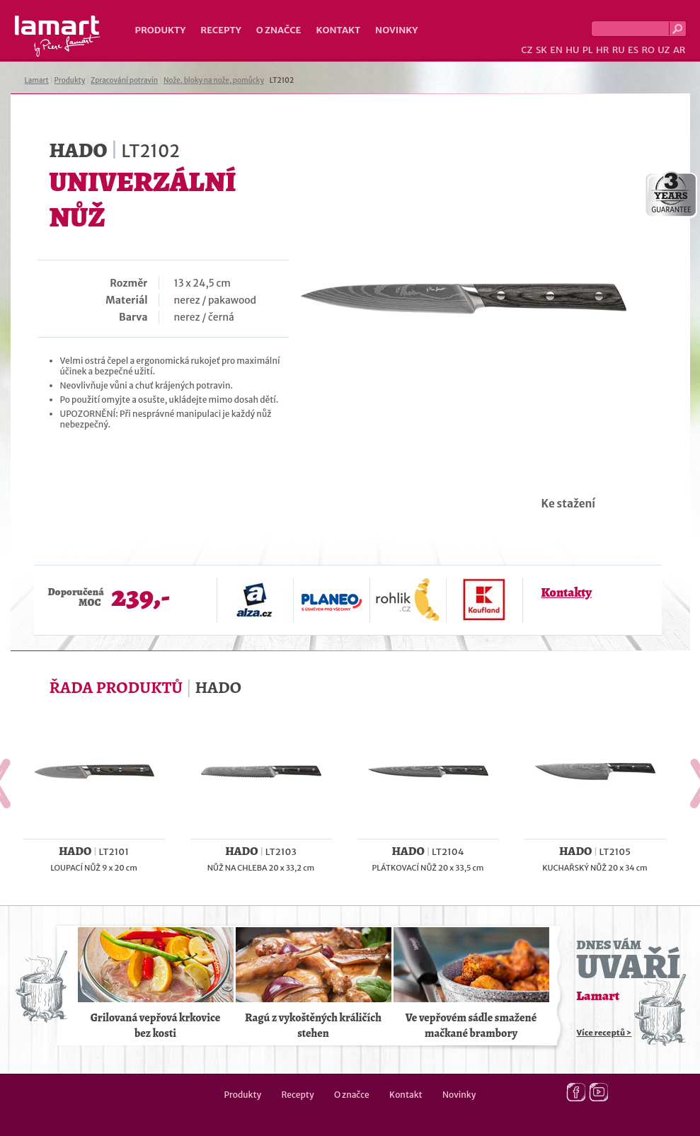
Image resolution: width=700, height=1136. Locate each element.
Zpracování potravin (124, 80)
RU (618, 50)
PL (588, 50)
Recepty (220, 30)
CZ (526, 50)
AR (679, 50)
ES (633, 50)
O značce (279, 30)
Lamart (57, 36)
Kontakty (566, 592)
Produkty (160, 30)
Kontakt (338, 30)
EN (556, 50)
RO (647, 50)
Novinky (396, 30)
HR (602, 50)
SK (541, 50)
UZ (664, 50)
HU (572, 50)
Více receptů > (604, 1033)
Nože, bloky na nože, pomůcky (213, 80)
